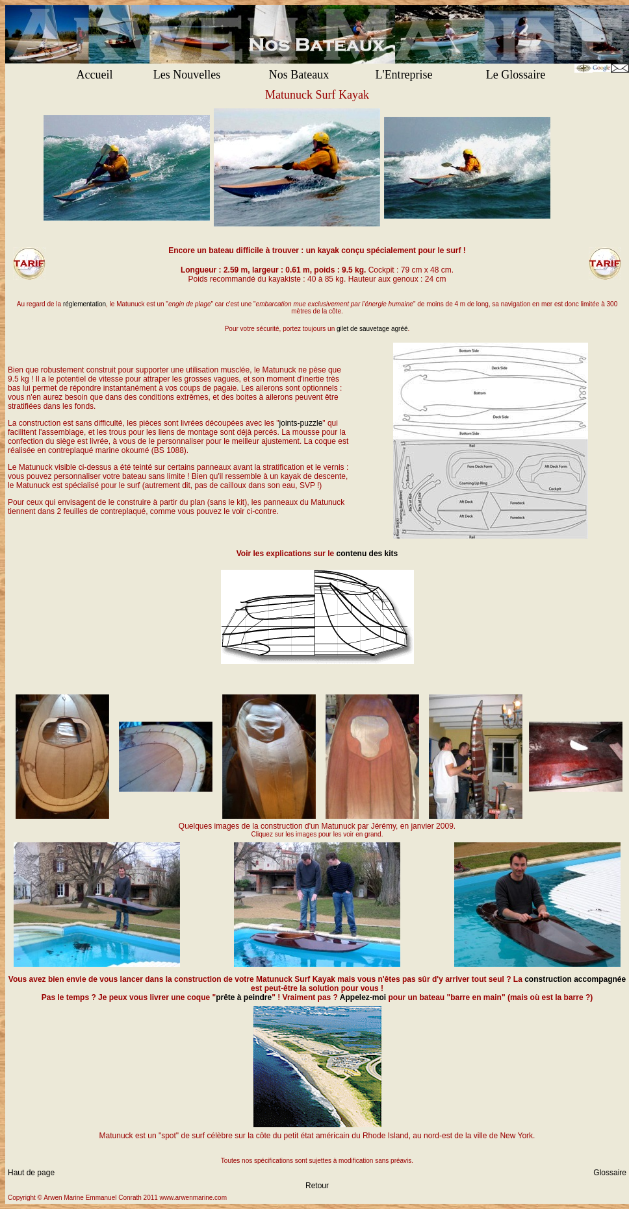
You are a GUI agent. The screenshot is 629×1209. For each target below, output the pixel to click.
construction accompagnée (575, 979)
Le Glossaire (515, 74)
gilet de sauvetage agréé (372, 328)
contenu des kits (367, 553)
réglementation (84, 304)
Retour (317, 1185)
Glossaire (609, 1172)
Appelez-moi (363, 997)
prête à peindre (244, 997)
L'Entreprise (403, 74)
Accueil (95, 74)
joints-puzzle (301, 423)
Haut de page (31, 1172)
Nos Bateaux (299, 74)
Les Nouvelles (186, 74)
